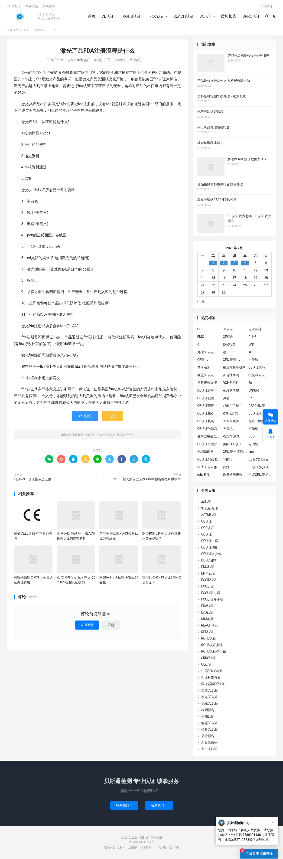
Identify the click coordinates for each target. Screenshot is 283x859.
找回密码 (48, 6)
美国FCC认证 (232, 444)
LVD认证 (207, 612)
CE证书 (202, 360)
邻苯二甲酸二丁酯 (209, 436)
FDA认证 (207, 606)
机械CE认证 (256, 375)
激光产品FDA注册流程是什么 (97, 50)
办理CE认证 (205, 352)
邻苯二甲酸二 (232, 406)
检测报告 (207, 710)
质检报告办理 (207, 383)
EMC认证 (208, 567)
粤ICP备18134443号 (141, 841)
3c (250, 383)
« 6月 (201, 301)
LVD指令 (254, 390)
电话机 (253, 444)
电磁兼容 (254, 329)
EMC (200, 337)
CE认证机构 (205, 421)
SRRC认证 (251, 16)
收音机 (228, 429)
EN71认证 (208, 573)
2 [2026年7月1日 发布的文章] (224, 263)
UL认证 (206, 664)
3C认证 (206, 16)
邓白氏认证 (209, 749)
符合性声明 (231, 375)
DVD (251, 436)
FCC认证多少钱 (212, 599)
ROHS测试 (230, 413)
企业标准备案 (211, 677)
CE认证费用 (205, 398)
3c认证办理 (209, 508)
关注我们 (266, 6)
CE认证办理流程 (209, 444)
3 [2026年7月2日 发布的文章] (234, 263)
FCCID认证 (209, 580)
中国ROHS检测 (212, 671)
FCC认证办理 (210, 593)
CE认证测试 (256, 413)
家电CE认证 (209, 697)
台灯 (226, 467)
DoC (251, 398)
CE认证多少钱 (258, 467)
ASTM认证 (209, 515)
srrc (251, 452)
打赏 (112, 416)
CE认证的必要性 (209, 459)
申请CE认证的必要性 (209, 467)
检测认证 (40, 30)
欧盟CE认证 (205, 375)
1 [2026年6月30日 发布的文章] (213, 263)
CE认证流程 (256, 367)
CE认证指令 (205, 413)
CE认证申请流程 (234, 452)
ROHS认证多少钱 (213, 651)
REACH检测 (231, 421)
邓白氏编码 (209, 742)
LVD (251, 344)
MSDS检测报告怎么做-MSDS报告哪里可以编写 (147, 479)
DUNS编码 (208, 560)
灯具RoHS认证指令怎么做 (32, 479)
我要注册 (31, 6)
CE (199, 329)
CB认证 (206, 521)
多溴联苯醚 (231, 390)
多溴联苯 (203, 367)
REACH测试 (231, 436)
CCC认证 (207, 528)
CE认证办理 (205, 390)
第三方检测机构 (234, 367)
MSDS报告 (209, 619)
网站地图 (156, 837)
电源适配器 (205, 452)
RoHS (252, 337)
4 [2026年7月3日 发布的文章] (245, 263)
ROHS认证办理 (212, 645)
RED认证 (207, 632)
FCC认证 (157, 16)
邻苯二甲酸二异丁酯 (260, 421)
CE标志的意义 (258, 459)
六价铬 (253, 360)
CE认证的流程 (207, 429)
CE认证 (20, 16)
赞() (135, 60)
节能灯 (228, 459)
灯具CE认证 (209, 729)
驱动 (226, 398)
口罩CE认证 (209, 690)
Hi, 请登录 (14, 6)
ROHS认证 (132, 16)
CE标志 (228, 337)
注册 (111, 625)
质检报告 (229, 16)
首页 (92, 16)
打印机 (253, 429)
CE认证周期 (205, 406)
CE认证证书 (231, 360)
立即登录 (87, 625)
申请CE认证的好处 (260, 475)
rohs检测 (203, 475)
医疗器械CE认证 (213, 684)
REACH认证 (183, 16)
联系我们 (124, 805)
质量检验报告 (232, 475)
